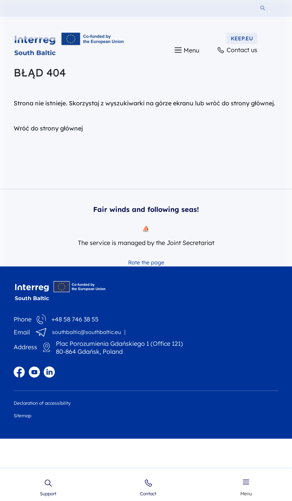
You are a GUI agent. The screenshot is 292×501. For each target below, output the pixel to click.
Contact (148, 487)
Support (48, 487)
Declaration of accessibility (42, 403)
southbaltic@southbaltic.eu (86, 332)
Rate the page (146, 262)
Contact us (236, 50)
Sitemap (22, 415)
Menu (246, 486)
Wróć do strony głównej (48, 128)
